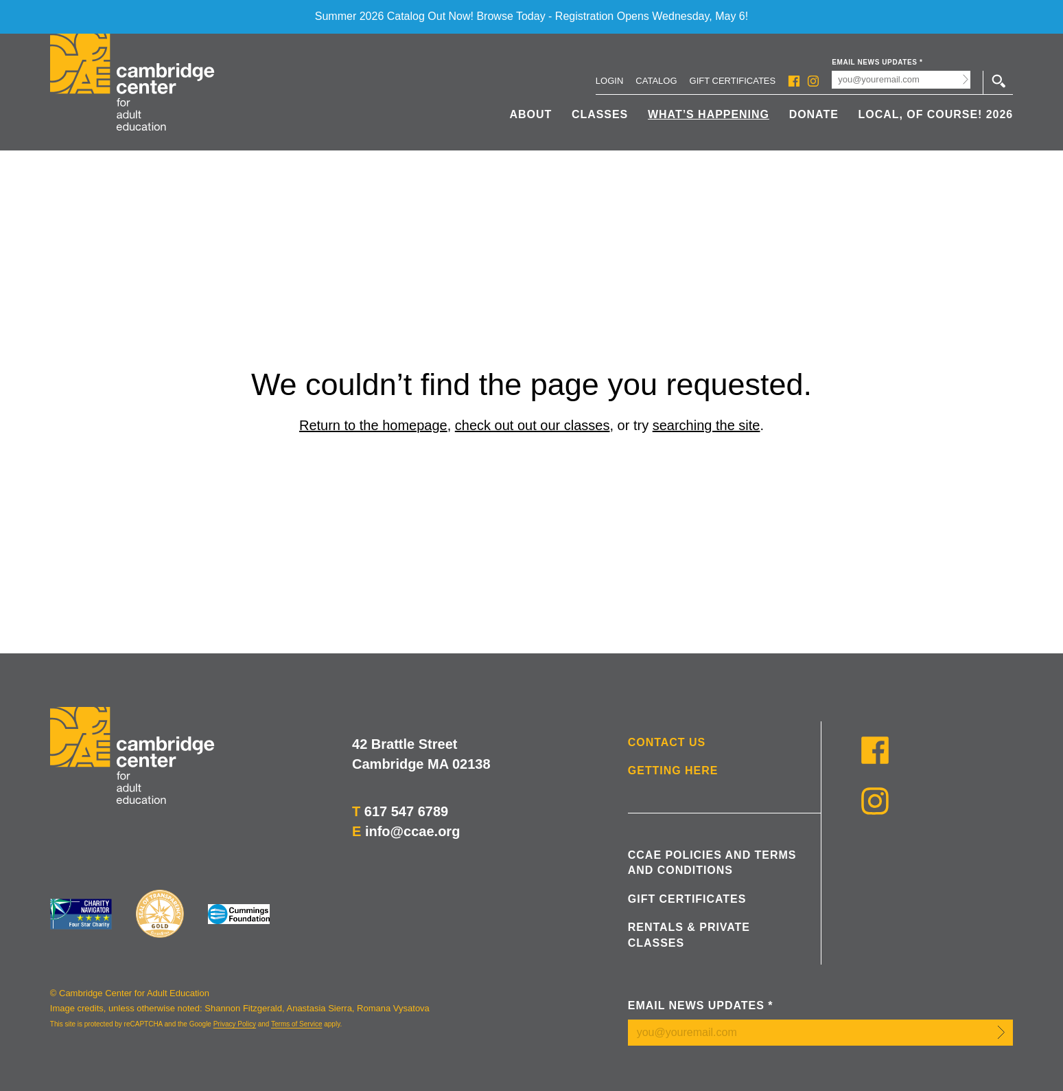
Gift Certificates (733, 81)
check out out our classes (532, 425)
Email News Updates (877, 62)
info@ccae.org (412, 831)
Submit (965, 80)
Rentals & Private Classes (689, 934)
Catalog (656, 81)
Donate (814, 114)
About (530, 114)
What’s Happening (708, 114)
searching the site (706, 425)
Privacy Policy (234, 1024)
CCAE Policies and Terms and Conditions (712, 862)
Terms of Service (296, 1024)
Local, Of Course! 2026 (936, 114)
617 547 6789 (406, 811)
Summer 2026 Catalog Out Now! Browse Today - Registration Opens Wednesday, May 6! (531, 16)
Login (609, 81)
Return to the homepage (373, 425)
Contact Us (666, 742)
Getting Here (673, 770)
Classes (600, 114)
